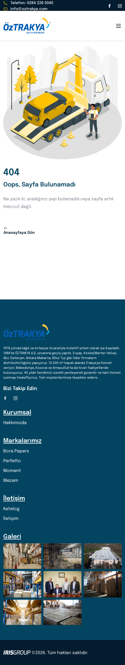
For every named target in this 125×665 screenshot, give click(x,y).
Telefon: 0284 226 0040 (28, 3)
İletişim (10, 518)
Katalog (11, 509)
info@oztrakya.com (25, 9)
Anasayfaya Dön (19, 230)
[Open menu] (118, 26)
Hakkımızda (15, 423)
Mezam (10, 480)
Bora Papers (16, 451)
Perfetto (12, 461)
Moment (12, 470)
